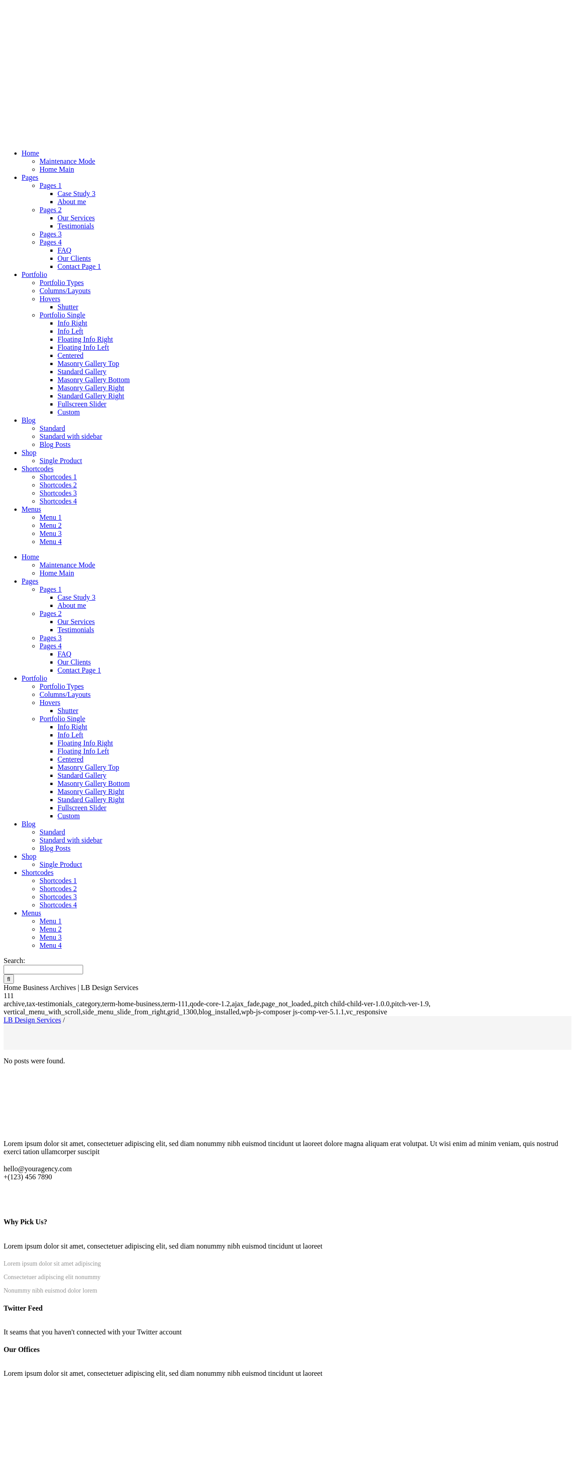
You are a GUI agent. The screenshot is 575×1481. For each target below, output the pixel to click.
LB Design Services (32, 1020)
